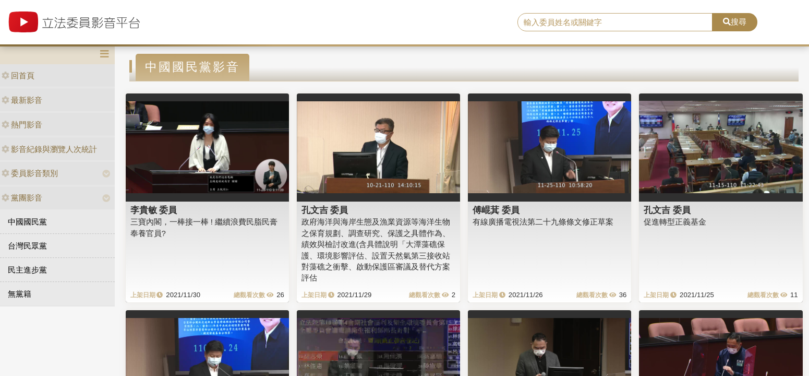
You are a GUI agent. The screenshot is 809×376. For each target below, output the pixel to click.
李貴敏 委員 (153, 210)
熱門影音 (22, 124)
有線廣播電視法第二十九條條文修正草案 (543, 221)
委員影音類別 (30, 173)
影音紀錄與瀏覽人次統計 (49, 149)
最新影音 (22, 100)
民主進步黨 (27, 269)
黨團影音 (22, 197)
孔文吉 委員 (324, 210)
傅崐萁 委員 (496, 210)
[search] (615, 22)
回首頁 (18, 75)
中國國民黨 (27, 221)
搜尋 (734, 21)
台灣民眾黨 (27, 245)
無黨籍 (19, 293)
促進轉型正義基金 (675, 221)
